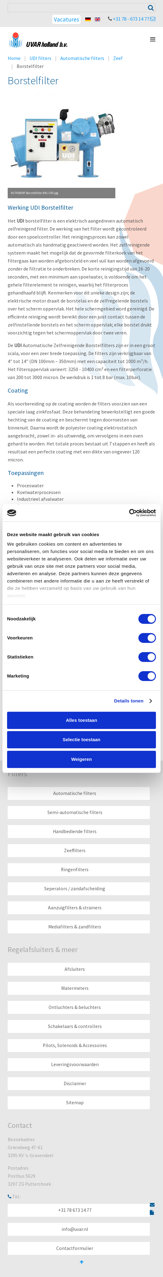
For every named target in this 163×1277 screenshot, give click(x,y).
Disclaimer (75, 1083)
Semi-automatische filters (74, 812)
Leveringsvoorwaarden (75, 1064)
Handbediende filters (75, 831)
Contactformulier (74, 1248)
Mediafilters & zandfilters (74, 927)
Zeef (118, 58)
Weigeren (81, 759)
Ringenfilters (75, 869)
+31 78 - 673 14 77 (131, 18)
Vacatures (66, 19)
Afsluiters (75, 969)
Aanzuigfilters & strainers (74, 908)
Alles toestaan (81, 720)
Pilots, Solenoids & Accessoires (75, 1045)
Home (14, 58)
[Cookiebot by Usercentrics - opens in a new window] (129, 513)
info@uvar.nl (75, 1229)
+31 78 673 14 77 (75, 1210)
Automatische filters (82, 58)
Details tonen (128, 700)
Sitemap (75, 1102)
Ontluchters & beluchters (75, 1007)
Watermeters (75, 988)
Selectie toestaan (82, 739)
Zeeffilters (74, 850)
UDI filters (40, 58)
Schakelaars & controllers (75, 1026)
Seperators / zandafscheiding (74, 889)
